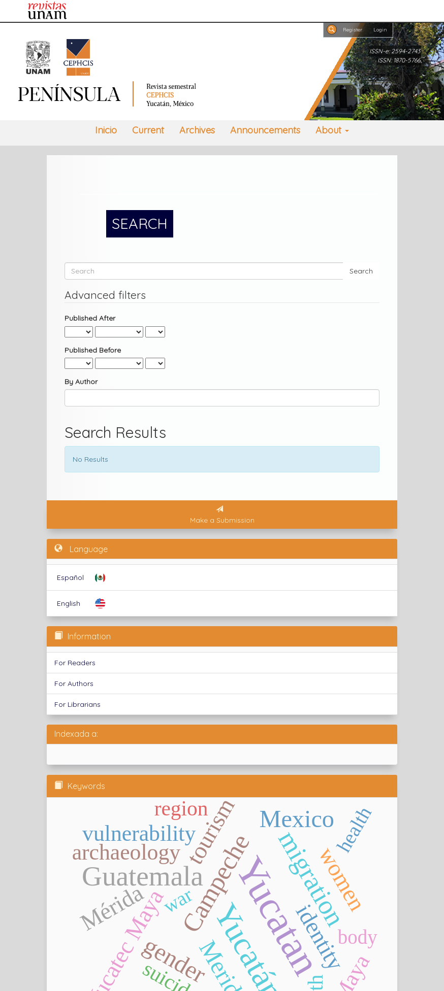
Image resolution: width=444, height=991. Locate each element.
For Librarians (77, 704)
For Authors (73, 683)
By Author (81, 381)
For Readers (75, 662)
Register (352, 29)
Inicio (106, 130)
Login (380, 29)
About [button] (332, 130)
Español (70, 577)
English (68, 603)
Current (148, 130)
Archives (197, 130)
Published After (90, 318)
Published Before (93, 350)
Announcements (265, 130)
